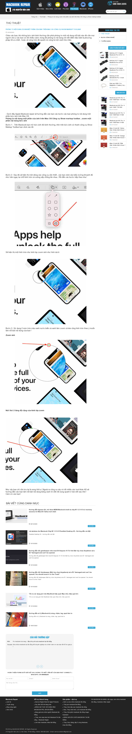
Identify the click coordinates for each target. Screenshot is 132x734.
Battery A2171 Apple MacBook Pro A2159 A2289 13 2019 (116, 62)
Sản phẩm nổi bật (117, 48)
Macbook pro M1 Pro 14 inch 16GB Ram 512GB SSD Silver (117, 114)
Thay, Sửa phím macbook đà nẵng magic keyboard (76, 713)
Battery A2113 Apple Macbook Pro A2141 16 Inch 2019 (117, 54)
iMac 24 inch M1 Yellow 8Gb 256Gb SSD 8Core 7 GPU (117, 130)
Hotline (119, 3)
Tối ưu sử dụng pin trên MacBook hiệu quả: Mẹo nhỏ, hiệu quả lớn (53, 594)
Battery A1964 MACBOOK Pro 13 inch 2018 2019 (117, 77)
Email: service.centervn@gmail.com (60, 731)
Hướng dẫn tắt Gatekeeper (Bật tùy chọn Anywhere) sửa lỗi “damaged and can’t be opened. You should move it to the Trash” (60, 573)
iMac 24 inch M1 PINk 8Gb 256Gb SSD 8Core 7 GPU (117, 145)
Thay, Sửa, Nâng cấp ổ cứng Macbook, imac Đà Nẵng (75, 724)
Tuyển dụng (10, 704)
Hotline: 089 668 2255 (42, 731)
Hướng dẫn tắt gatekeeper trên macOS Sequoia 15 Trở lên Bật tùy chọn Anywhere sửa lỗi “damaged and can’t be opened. (62, 552)
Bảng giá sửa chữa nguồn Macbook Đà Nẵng (46, 713)
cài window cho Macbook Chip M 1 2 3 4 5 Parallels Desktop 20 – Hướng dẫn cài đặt (60, 531)
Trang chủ (34, 17)
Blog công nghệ (11, 707)
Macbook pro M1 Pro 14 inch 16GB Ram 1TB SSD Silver (118, 99)
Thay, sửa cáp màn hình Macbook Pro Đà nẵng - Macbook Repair (47, 719)
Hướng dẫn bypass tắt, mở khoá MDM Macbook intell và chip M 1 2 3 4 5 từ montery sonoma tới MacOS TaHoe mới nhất (60, 511)
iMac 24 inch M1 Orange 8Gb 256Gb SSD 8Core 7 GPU (117, 137)
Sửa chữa (10, 709)
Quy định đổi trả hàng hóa (43, 704)
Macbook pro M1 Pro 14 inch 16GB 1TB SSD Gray (117, 107)
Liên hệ (9, 702)
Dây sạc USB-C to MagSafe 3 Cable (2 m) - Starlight (118, 85)
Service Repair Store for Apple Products (47, 702)
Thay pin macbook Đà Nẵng (72, 704)
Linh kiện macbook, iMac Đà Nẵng (45, 722)
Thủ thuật (42, 17)
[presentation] (38, 666)
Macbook (121, 93)
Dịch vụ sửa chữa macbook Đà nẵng (75, 702)
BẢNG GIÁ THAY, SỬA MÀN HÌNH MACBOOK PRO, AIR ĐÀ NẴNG (44, 708)
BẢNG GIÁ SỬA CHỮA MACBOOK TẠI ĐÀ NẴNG (76, 719)
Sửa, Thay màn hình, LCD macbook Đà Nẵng (77, 709)
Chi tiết (91, 526)
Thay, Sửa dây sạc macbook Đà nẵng (75, 707)
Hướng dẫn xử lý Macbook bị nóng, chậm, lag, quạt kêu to (50, 613)
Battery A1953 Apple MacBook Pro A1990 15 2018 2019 (117, 70)
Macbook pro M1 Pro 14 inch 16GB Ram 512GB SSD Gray (117, 122)
